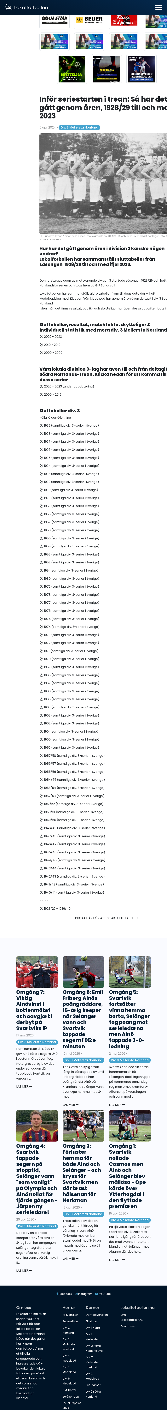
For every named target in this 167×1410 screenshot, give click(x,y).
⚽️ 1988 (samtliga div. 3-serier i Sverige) (69, 514)
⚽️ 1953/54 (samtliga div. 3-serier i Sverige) (72, 788)
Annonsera (128, 1326)
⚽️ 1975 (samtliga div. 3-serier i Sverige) (69, 619)
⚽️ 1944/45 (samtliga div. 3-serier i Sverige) (72, 860)
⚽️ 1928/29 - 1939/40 (55, 908)
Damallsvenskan (97, 1315)
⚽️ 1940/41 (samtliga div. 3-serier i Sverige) (71, 892)
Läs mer (24, 1086)
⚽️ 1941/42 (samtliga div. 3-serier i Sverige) (71, 884)
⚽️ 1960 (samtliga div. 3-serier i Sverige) (69, 739)
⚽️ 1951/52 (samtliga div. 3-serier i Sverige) (71, 804)
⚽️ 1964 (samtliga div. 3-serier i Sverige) (69, 707)
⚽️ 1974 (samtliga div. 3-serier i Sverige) (69, 627)
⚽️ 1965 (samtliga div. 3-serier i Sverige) (69, 699)
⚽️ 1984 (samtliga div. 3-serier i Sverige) (69, 546)
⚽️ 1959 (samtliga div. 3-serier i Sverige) (69, 747)
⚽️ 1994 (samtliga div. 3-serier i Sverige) (69, 466)
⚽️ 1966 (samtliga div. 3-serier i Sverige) (69, 691)
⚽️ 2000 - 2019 (50, 394)
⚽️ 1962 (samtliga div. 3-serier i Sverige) (69, 723)
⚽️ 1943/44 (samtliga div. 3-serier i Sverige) (72, 868)
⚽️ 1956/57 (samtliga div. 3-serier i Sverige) (72, 763)
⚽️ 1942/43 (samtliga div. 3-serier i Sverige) (72, 876)
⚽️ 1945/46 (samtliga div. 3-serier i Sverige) (72, 852)
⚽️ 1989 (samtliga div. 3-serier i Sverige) (69, 506)
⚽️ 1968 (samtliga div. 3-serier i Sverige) (69, 675)
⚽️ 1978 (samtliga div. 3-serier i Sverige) (69, 594)
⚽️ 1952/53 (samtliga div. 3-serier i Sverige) (71, 796)
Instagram (83, 1294)
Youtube (103, 1294)
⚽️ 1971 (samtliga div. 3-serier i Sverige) (68, 651)
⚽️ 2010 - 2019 (49, 345)
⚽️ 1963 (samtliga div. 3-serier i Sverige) (69, 715)
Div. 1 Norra (93, 1328)
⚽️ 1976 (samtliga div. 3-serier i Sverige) (69, 611)
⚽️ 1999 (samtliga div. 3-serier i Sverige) (69, 425)
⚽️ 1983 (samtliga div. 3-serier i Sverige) (69, 554)
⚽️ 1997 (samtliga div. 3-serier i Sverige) (69, 441)
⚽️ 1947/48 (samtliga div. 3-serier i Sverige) (72, 836)
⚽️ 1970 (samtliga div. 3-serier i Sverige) (69, 659)
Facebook (64, 1294)
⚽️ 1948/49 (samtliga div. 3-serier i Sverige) (72, 828)
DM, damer (93, 1385)
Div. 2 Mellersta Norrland (92, 1362)
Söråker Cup (71, 1397)
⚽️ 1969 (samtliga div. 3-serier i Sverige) (69, 667)
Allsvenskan (70, 1315)
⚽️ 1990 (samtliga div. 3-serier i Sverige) (69, 498)
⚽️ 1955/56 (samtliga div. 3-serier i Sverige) (72, 772)
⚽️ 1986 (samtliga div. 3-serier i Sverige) (69, 530)
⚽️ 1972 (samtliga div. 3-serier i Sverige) (69, 643)
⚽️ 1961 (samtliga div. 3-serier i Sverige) (68, 731)
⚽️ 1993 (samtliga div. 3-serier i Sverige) (69, 474)
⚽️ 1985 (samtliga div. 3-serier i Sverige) (69, 538)
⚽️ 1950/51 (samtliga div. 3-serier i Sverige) (71, 812)
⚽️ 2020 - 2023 (50, 336)
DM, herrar (69, 1390)
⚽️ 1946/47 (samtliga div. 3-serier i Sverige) (72, 844)
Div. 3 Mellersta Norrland (79, 127)
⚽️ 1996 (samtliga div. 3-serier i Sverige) (69, 449)
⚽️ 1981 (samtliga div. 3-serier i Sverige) (68, 570)
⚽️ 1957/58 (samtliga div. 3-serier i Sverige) (72, 755)
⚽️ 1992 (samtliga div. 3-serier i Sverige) (69, 482)
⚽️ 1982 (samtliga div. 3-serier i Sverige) (69, 562)
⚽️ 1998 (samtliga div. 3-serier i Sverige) (69, 433)
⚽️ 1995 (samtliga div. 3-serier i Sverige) (69, 458)
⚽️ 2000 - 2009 (50, 353)
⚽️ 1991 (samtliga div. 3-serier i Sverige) (68, 490)
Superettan (70, 1321)
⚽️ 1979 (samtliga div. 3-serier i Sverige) (69, 586)
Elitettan (91, 1321)
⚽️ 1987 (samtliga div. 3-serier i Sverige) (69, 522)
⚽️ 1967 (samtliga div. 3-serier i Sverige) (69, 683)
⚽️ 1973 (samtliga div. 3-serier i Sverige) (69, 635)
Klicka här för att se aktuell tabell (106, 918)
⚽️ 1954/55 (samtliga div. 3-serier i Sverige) (72, 779)
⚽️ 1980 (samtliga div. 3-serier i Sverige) (69, 578)
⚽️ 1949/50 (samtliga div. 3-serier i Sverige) (72, 820)
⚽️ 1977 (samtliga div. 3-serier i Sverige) (69, 602)
